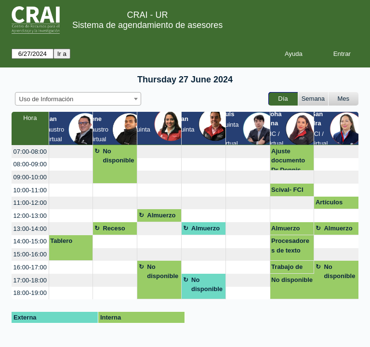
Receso (114, 228)
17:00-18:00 (30, 280)
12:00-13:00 (30, 215)
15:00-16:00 (30, 254)
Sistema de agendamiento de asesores (147, 25)
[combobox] (78, 99)
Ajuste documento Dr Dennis (288, 159)
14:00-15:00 (30, 241)
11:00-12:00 (30, 202)
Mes (344, 98)
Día (283, 98)
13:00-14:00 (30, 228)
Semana (313, 98)
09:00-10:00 (30, 177)
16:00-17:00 (30, 267)
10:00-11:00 (30, 190)
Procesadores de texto (290, 245)
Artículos (329, 202)
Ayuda (294, 53)
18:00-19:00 (30, 292)
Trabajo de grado (287, 268)
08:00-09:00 (30, 164)
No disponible (118, 155)
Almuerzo (161, 215)
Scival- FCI (287, 189)
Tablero (61, 240)
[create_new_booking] (71, 151)
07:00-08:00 (30, 151)
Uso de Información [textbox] (46, 99)
